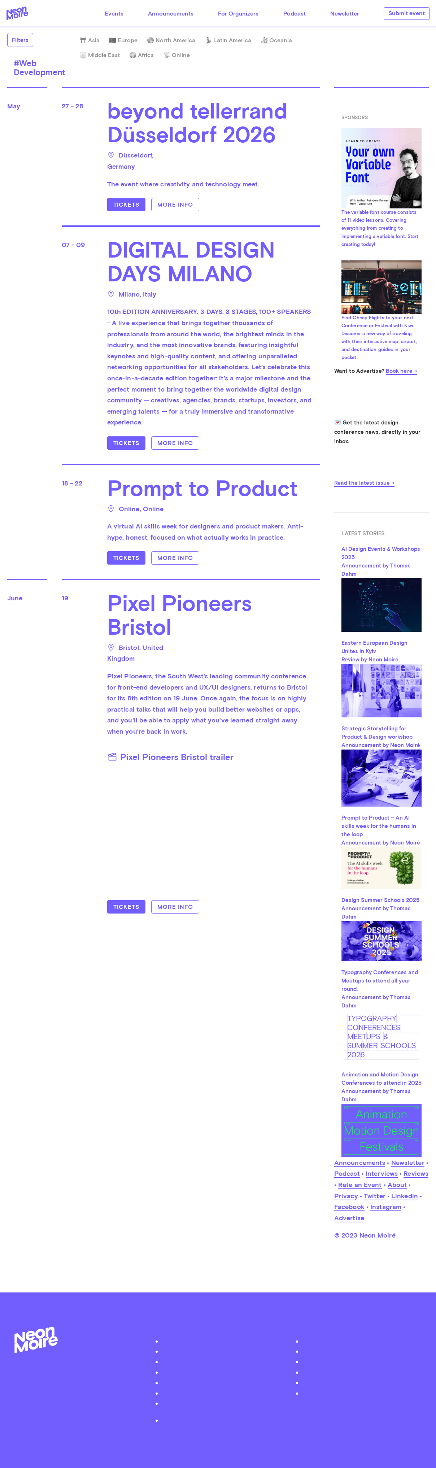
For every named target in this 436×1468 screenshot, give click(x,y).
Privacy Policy (221, 1420)
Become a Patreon (221, 1403)
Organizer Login (222, 1372)
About (397, 1184)
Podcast (294, 13)
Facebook (349, 1206)
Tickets (126, 204)
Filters (20, 40)
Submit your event (221, 1361)
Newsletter (344, 13)
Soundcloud (362, 1372)
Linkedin (404, 1196)
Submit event (406, 13)
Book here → (401, 371)
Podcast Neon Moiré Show (221, 1351)
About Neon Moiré (221, 1341)
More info (175, 204)
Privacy (346, 1196)
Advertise (349, 1218)
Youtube (362, 1393)
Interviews (382, 1173)
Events (114, 13)
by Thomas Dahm (218, 1437)
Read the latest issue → (364, 483)
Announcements (170, 13)
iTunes (362, 1382)
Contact (221, 1393)
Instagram (385, 1206)
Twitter (374, 1196)
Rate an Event (360, 1184)
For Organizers (238, 13)
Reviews (416, 1173)
